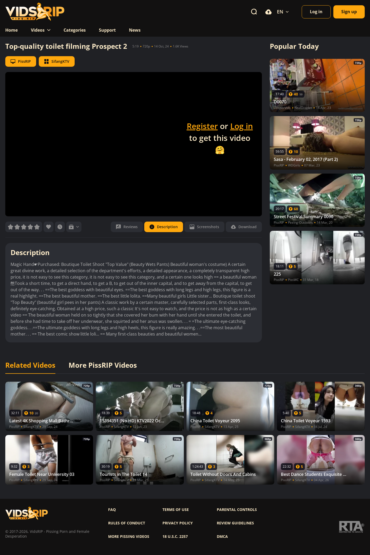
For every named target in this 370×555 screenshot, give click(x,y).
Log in (241, 126)
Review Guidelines (235, 523)
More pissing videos (128, 536)
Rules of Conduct (126, 523)
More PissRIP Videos (103, 365)
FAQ (112, 509)
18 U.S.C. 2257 (175, 536)
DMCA (222, 536)
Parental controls (237, 509)
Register (202, 126)
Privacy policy (177, 523)
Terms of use (175, 509)
